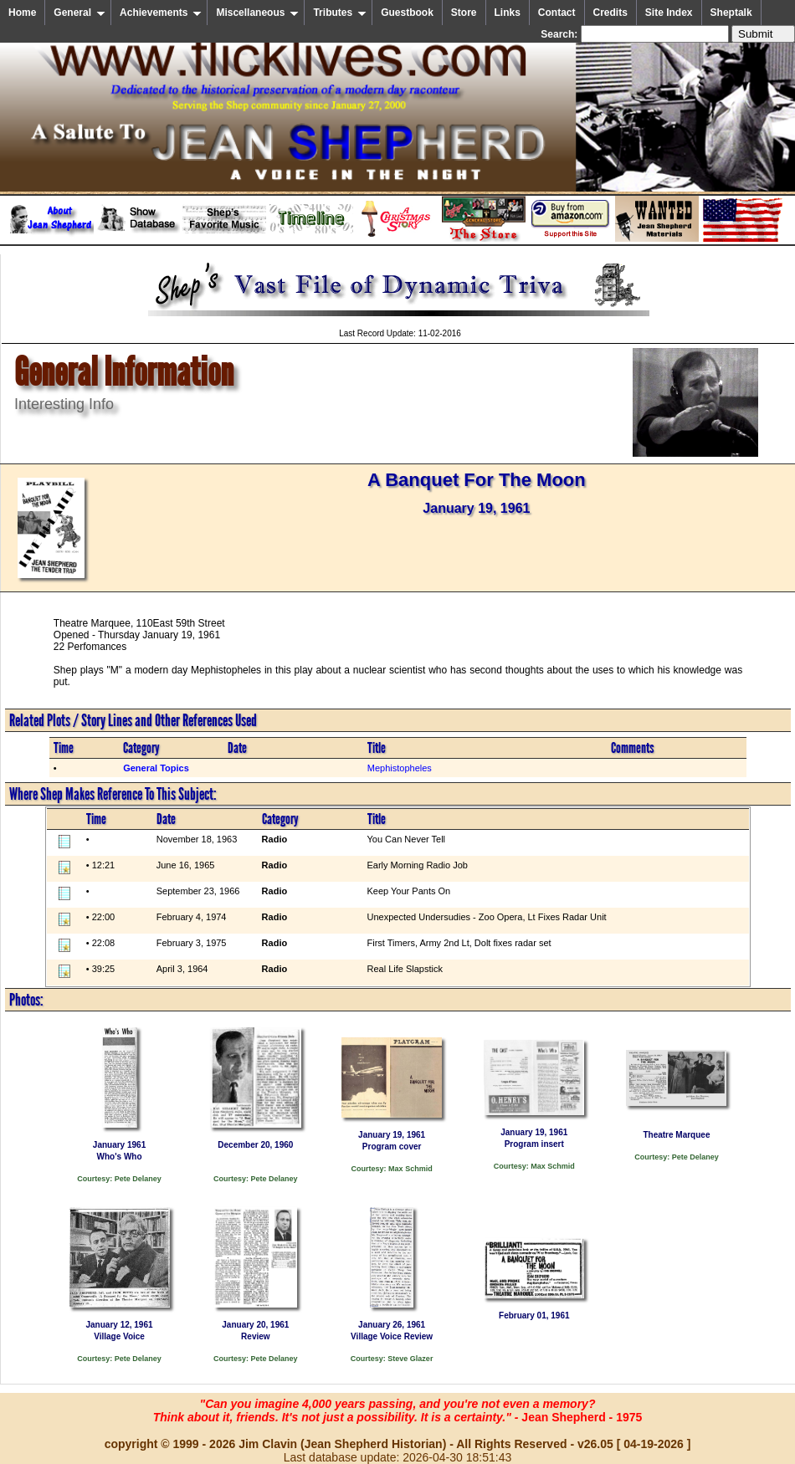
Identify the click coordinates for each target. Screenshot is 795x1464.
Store (464, 12)
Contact (557, 12)
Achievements (161, 12)
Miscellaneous (257, 12)
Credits (610, 12)
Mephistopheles (399, 768)
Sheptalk (731, 12)
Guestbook (407, 12)
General (79, 12)
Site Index (669, 12)
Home (22, 12)
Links (508, 12)
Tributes (340, 12)
